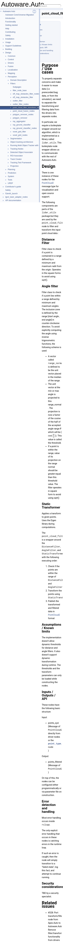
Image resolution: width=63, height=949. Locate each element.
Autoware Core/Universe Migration (19, 15)
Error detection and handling (42, 50)
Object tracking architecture (21, 142)
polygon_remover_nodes (23, 114)
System (11, 176)
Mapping (11, 73)
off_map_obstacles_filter (23, 97)
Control (11, 59)
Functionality (10, 22)
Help (7, 28)
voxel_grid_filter (19, 132)
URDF (10, 183)
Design (8, 53)
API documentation (13, 200)
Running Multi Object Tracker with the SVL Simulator (32, 145)
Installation (9, 39)
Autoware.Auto (9, 11)
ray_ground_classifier (22, 125)
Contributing (10, 32)
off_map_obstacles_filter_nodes (26, 94)
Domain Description (18, 80)
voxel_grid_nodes (20, 135)
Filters (12, 83)
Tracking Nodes (16, 149)
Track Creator (16, 159)
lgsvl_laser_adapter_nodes (16, 197)
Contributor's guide (13, 187)
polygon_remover (20, 118)
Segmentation (16, 138)
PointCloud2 (48, 183)
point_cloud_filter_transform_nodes (27, 108)
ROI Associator (16, 156)
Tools (10, 180)
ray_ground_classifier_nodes (25, 128)
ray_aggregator (19, 121)
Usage (8, 42)
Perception (12, 77)
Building (8, 49)
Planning (11, 169)
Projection (14, 166)
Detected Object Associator (21, 152)
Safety (8, 35)
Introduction (10, 18)
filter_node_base (20, 90)
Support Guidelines (13, 46)
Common (11, 56)
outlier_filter (17, 101)
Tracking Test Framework (20, 163)
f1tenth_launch (11, 193)
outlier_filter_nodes (21, 104)
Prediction (12, 173)
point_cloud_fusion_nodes (23, 111)
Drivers (11, 63)
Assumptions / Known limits (41, 44)
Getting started (11, 25)
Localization (13, 70)
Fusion (10, 66)
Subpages (17, 87)
